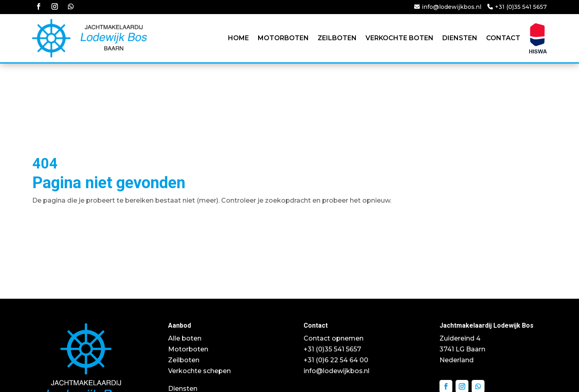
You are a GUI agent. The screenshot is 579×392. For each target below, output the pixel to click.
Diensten (459, 38)
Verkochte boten (399, 38)
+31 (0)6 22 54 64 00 (336, 360)
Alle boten (184, 338)
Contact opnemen (333, 338)
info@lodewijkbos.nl (451, 6)
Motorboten (283, 38)
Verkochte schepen (199, 371)
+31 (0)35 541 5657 (521, 6)
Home (238, 38)
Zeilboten (337, 38)
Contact (503, 38)
